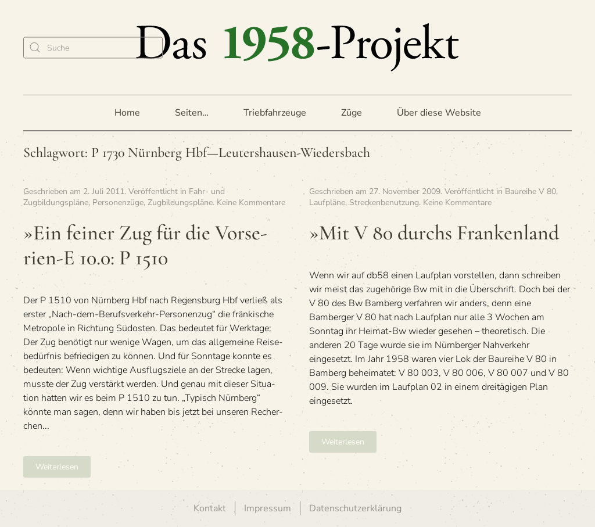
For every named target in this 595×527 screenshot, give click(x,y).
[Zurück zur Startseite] (297, 47)
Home (127, 112)
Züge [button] (351, 112)
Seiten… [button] (192, 112)
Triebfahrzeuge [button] (274, 112)
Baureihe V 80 (530, 191)
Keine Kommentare (251, 202)
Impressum (267, 508)
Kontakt (209, 508)
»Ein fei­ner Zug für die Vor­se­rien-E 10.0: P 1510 (145, 245)
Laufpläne (327, 202)
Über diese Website (439, 112)
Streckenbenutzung (384, 202)
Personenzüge (118, 202)
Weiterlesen (56, 466)
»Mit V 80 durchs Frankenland (434, 232)
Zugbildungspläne (180, 202)
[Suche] (93, 47)
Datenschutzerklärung (355, 508)
